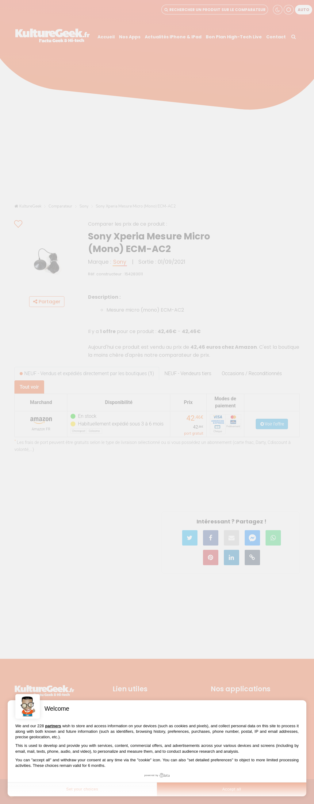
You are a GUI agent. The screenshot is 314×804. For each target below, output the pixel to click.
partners (53, 726)
